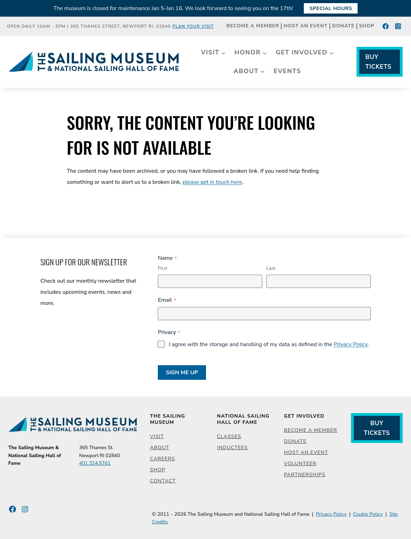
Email (167, 300)
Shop (366, 26)
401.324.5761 (94, 463)
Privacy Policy (351, 344)
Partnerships (304, 474)
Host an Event (305, 26)
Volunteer (300, 463)
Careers (162, 458)
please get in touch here (212, 182)
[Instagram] (398, 26)
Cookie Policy (368, 514)
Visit (157, 436)
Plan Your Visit (193, 26)
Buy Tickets (378, 62)
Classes (229, 436)
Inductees (232, 447)
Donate (343, 26)
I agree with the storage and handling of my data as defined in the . (269, 344)
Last (271, 268)
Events (287, 71)
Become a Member (252, 26)
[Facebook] (386, 26)
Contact (163, 481)
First (162, 268)
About (160, 447)
